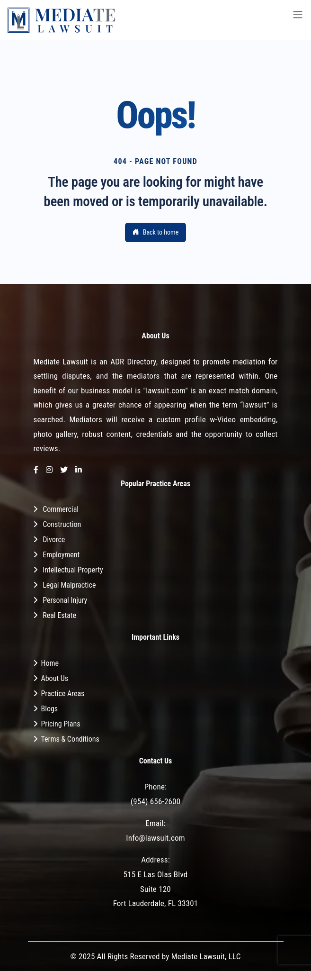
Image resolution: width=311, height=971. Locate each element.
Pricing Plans (60, 723)
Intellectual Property (73, 569)
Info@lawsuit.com (155, 838)
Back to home (155, 232)
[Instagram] (49, 470)
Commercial (61, 509)
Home (50, 663)
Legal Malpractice (69, 585)
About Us (55, 678)
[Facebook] (36, 470)
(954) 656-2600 (156, 801)
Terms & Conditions (70, 739)
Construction (62, 524)
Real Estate (59, 615)
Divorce (54, 539)
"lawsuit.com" (165, 390)
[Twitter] (64, 470)
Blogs (49, 708)
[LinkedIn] (78, 470)
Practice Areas (63, 693)
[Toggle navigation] (297, 20)
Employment (61, 554)
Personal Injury (65, 600)
